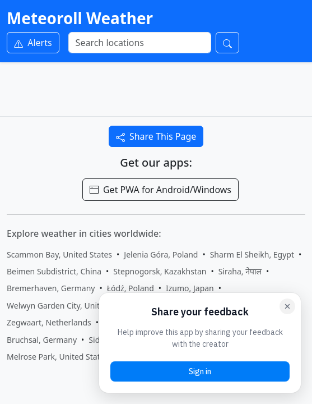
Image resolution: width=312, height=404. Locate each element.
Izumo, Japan (190, 288)
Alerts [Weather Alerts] (33, 42)
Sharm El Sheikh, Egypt (252, 254)
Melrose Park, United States (57, 356)
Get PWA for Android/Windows (160, 189)
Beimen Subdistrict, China (54, 271)
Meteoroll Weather (80, 18)
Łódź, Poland (130, 288)
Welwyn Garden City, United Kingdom (76, 305)
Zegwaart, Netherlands (49, 322)
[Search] (139, 42)
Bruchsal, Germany (42, 339)
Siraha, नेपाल (240, 271)
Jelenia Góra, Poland (161, 254)
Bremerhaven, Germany (51, 288)
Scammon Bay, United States (59, 254)
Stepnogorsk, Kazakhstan (159, 271)
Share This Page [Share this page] (156, 136)
